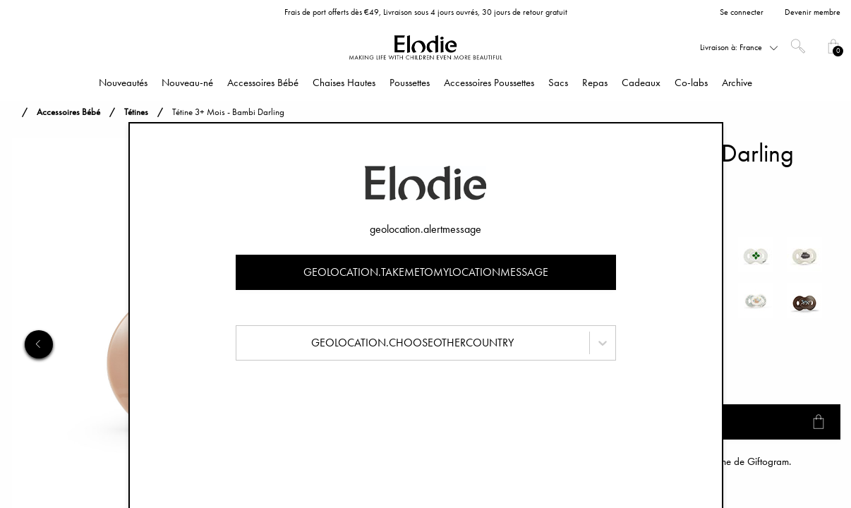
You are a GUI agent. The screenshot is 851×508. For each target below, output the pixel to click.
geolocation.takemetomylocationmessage (425, 272)
